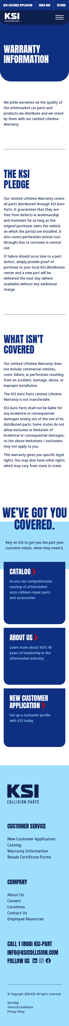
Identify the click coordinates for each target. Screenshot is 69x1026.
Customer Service (26, 825)
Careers (14, 901)
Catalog (14, 845)
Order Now (44, 5)
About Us (15, 895)
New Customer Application (17, 5)
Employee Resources (25, 919)
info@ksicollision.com (32, 952)
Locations (16, 907)
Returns (61, 5)
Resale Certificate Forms (29, 857)
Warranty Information (27, 851)
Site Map (13, 1003)
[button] (59, 17)
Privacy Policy (16, 1012)
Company (17, 881)
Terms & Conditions (20, 1007)
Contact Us (17, 913)
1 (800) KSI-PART (35, 943)
